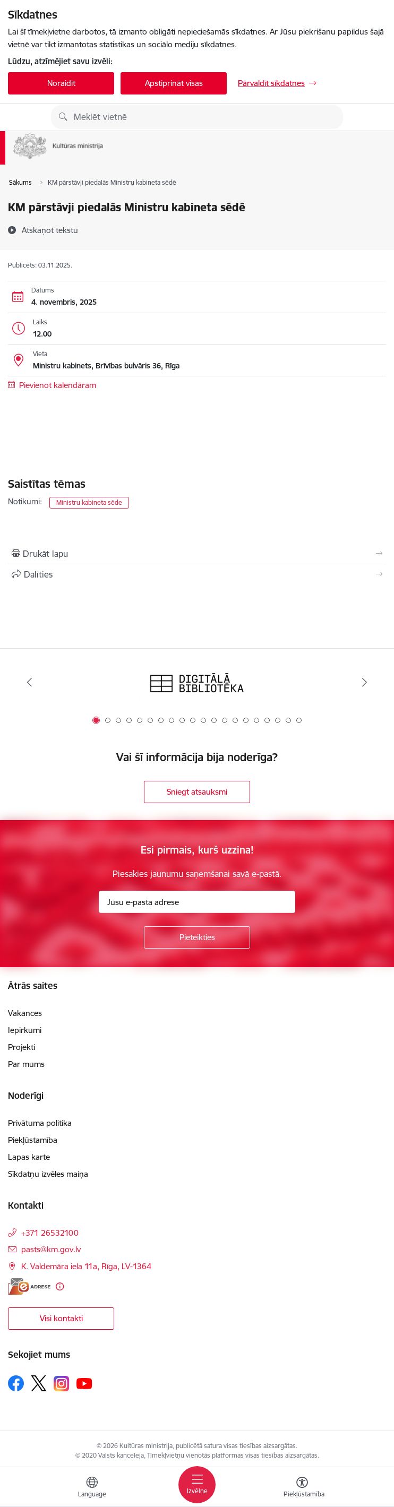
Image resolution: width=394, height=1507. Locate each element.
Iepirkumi (24, 1030)
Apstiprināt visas (174, 83)
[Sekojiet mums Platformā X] (39, 1383)
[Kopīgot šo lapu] (197, 574)
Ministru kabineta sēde (89, 502)
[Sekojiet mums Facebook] (16, 1383)
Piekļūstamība (32, 1140)
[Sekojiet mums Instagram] (62, 1383)
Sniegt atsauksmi (197, 792)
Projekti (21, 1047)
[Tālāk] (364, 682)
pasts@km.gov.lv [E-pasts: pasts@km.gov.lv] (51, 1249)
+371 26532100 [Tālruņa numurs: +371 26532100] (50, 1233)
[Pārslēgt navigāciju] (197, 1484)
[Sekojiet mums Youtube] (84, 1382)
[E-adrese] (29, 1286)
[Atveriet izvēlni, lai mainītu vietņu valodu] (91, 1488)
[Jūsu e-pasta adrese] (197, 902)
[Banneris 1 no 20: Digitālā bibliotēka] (197, 682)
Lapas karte (29, 1157)
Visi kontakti (61, 1318)
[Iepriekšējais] (29, 682)
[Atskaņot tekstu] (50, 229)
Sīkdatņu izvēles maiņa (48, 1174)
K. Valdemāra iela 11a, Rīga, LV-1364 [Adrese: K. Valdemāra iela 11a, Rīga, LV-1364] (86, 1266)
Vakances (25, 1013)
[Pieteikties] (197, 937)
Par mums (26, 1064)
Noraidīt (61, 83)
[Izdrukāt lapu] (197, 554)
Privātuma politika (40, 1123)
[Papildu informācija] (60, 1286)
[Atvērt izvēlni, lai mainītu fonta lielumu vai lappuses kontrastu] (302, 1488)
